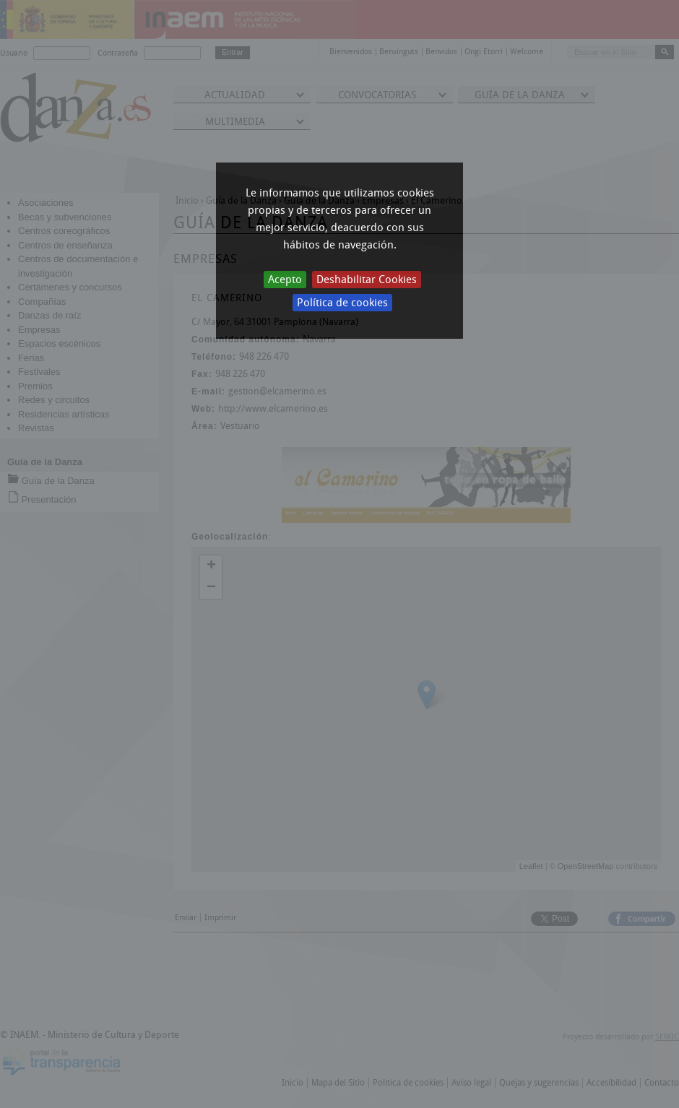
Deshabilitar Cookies (366, 279)
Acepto (285, 279)
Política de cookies (342, 302)
